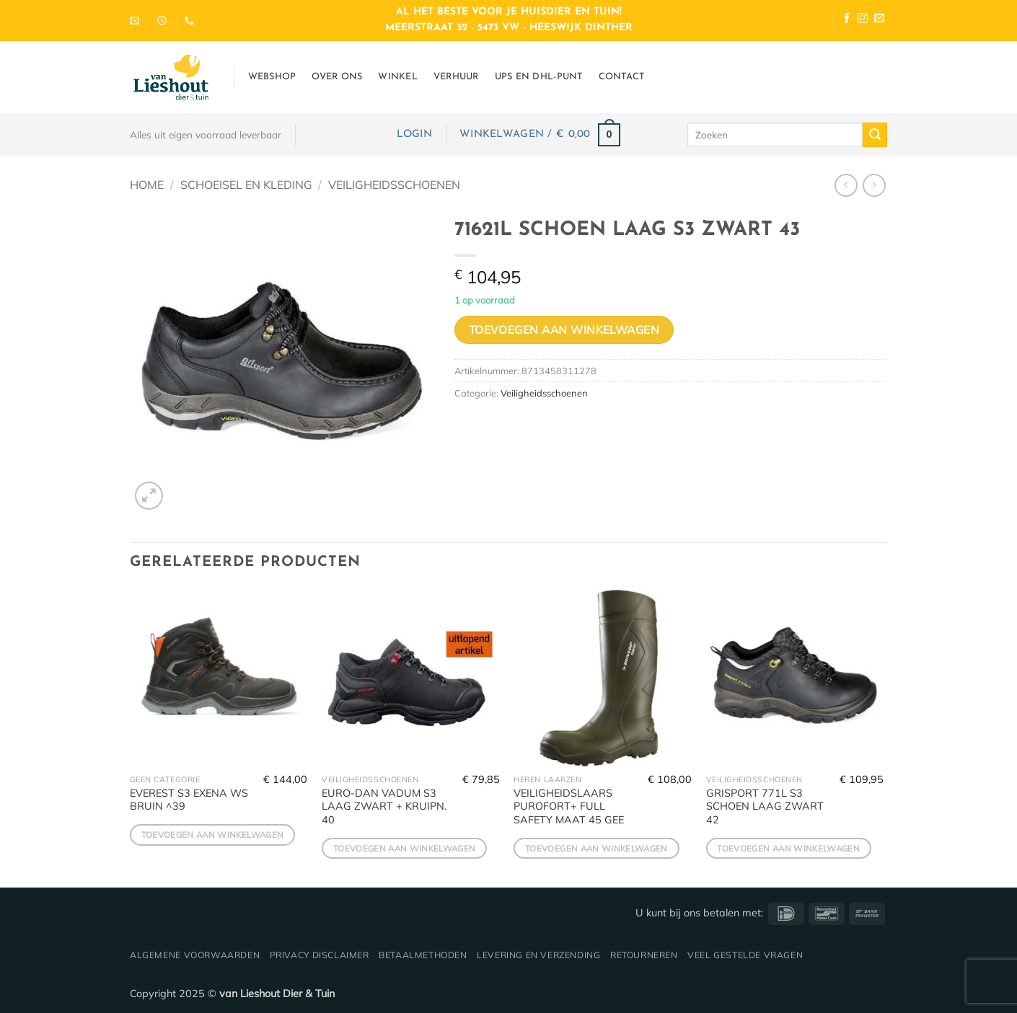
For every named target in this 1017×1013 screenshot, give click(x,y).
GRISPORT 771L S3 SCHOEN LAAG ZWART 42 (765, 806)
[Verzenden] (875, 135)
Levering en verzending (538, 955)
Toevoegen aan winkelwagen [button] (212, 834)
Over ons (337, 76)
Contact (622, 76)
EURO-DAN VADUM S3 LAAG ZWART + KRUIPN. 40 (384, 806)
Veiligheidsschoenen (394, 184)
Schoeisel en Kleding (246, 184)
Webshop (272, 76)
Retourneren (644, 955)
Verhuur (456, 76)
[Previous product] (874, 185)
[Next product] (846, 185)
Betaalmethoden (423, 955)
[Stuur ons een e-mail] (879, 19)
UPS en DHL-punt (539, 76)
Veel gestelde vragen (745, 955)
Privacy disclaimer (319, 955)
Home (147, 184)
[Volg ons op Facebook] (847, 19)
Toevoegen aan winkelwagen (564, 329)
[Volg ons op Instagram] (863, 19)
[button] (414, 134)
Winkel (398, 76)
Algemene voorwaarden (195, 955)
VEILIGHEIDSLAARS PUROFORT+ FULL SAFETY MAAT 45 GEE (569, 806)
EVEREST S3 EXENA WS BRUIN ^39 (189, 800)
